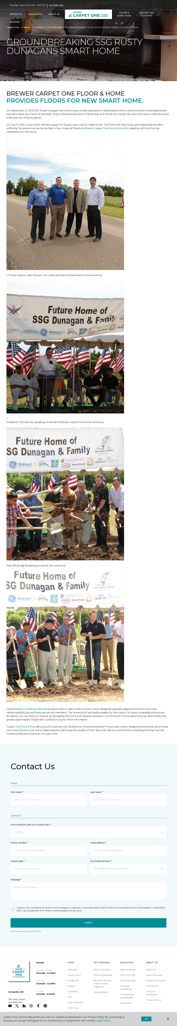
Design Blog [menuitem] (100, 992)
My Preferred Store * (100, 861)
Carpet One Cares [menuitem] (155, 980)
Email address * (98, 843)
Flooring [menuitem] (72, 969)
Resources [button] (35, 14)
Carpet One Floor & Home (21, 726)
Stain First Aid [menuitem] (127, 975)
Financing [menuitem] (73, 1008)
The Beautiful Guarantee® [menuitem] (127, 996)
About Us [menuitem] (151, 969)
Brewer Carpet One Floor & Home (105, 128)
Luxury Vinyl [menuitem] (74, 975)
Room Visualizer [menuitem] (102, 969)
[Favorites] (122, 23)
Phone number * (19, 843)
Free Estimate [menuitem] (75, 1002)
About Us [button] (54, 14)
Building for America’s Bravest (29, 709)
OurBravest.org (53, 719)
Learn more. (103, 1020)
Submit (88, 922)
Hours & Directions (124, 14)
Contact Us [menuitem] (152, 986)
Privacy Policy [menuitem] (153, 1000)
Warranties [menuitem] (126, 1003)
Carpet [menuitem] (71, 986)
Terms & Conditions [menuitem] (152, 993)
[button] (116, 23)
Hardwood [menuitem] (73, 980)
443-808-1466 (56, 5)
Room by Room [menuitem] (154, 975)
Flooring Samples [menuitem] (103, 975)
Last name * (96, 792)
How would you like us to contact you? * (31, 825)
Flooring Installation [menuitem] (126, 987)
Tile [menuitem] (70, 997)
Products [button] (16, 14)
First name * (17, 792)
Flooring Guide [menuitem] (128, 980)
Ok (146, 1018)
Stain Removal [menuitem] (127, 969)
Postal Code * (17, 861)
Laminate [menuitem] (73, 991)
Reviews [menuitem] (14, 22)
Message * (16, 880)
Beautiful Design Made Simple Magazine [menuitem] (103, 983)
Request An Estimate (146, 14)
